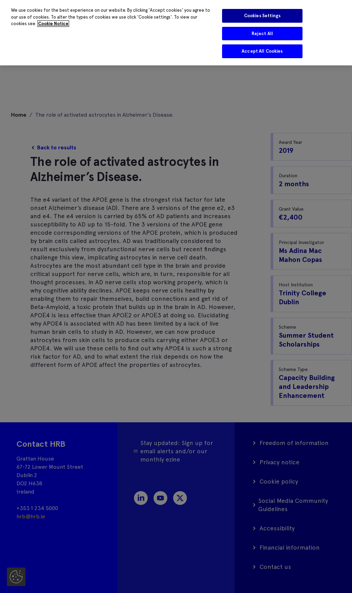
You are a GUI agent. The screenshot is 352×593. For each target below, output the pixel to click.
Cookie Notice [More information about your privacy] (53, 23)
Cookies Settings (262, 15)
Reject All (262, 33)
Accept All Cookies (262, 51)
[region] (176, 32)
